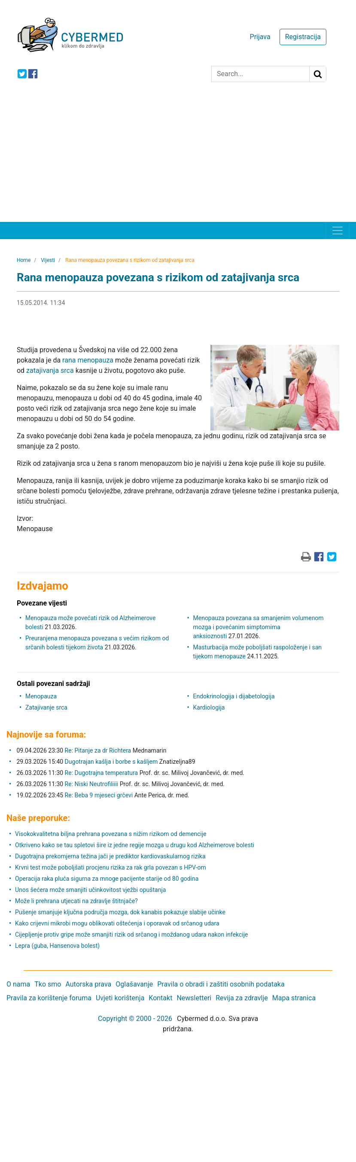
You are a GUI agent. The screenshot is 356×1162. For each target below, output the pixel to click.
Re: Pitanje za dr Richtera (98, 750)
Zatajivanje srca (46, 707)
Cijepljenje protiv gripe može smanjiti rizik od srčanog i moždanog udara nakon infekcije (131, 934)
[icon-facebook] (32, 73)
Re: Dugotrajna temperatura (101, 772)
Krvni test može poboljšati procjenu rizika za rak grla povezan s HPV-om (110, 867)
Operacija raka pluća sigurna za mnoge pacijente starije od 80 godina (106, 878)
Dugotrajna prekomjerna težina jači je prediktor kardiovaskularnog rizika (110, 856)
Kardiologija (209, 707)
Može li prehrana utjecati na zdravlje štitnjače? (76, 901)
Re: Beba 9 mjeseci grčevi (99, 795)
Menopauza (41, 696)
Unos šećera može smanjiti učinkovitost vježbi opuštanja (90, 889)
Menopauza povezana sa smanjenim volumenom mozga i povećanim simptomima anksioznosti (258, 627)
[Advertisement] (178, 157)
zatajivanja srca (50, 370)
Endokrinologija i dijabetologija (234, 696)
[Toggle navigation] (338, 230)
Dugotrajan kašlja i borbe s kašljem (111, 761)
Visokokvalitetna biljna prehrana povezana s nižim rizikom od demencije (111, 833)
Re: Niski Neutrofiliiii (92, 784)
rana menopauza (87, 360)
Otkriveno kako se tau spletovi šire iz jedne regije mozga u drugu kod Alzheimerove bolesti (134, 845)
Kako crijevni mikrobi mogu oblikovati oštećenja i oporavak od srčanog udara (117, 923)
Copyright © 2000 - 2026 (135, 1018)
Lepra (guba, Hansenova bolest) (57, 945)
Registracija (303, 37)
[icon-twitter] (22, 73)
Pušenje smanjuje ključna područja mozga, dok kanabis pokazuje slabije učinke (120, 912)
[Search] (260, 74)
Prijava (260, 37)
